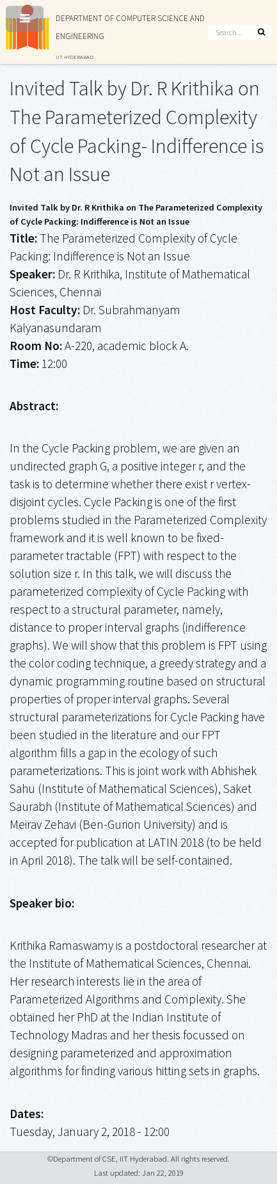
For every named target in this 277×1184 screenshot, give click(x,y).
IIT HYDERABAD (74, 56)
